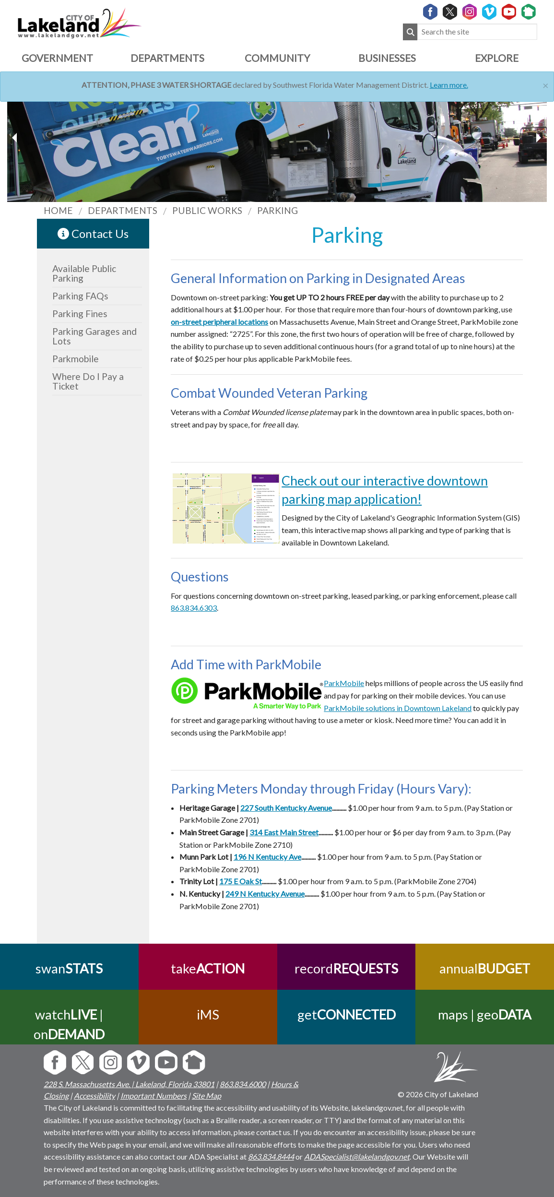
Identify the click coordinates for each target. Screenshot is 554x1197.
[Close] (546, 84)
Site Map (206, 1095)
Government (57, 58)
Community (277, 58)
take (208, 968)
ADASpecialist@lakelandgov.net (357, 1156)
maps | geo (484, 1014)
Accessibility (94, 1095)
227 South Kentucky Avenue (286, 807)
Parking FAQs (80, 295)
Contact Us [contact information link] (93, 233)
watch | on (69, 1024)
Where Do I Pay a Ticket (88, 381)
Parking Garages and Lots (94, 336)
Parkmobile (75, 358)
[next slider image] (15, 137)
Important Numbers (153, 1095)
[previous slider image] (538, 137)
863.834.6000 (243, 1084)
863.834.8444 (271, 1156)
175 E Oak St (240, 881)
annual (484, 968)
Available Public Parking (84, 273)
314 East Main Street (283, 832)
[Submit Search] (410, 32)
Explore (497, 58)
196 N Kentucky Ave (267, 856)
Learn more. (449, 84)
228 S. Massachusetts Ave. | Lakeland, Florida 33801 (129, 1084)
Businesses (387, 58)
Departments (167, 58)
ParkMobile (344, 682)
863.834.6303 (194, 607)
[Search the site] (477, 32)
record (346, 968)
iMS (208, 1014)
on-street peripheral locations (219, 321)
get (346, 1014)
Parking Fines (79, 313)
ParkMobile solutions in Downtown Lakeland (397, 707)
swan (69, 968)
